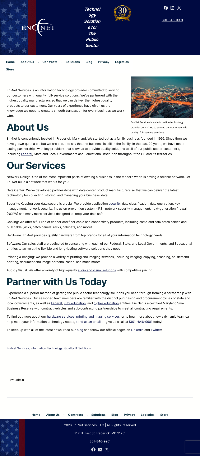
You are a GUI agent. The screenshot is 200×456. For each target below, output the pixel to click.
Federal (26, 154)
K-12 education (75, 303)
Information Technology (47, 348)
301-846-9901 (172, 20)
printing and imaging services (98, 316)
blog (80, 330)
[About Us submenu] (38, 62)
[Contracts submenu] (62, 62)
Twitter (156, 330)
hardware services (60, 316)
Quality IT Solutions (77, 348)
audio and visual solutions (97, 270)
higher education (106, 303)
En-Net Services (18, 348)
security (114, 203)
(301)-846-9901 (140, 322)
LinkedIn (137, 330)
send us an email (88, 322)
